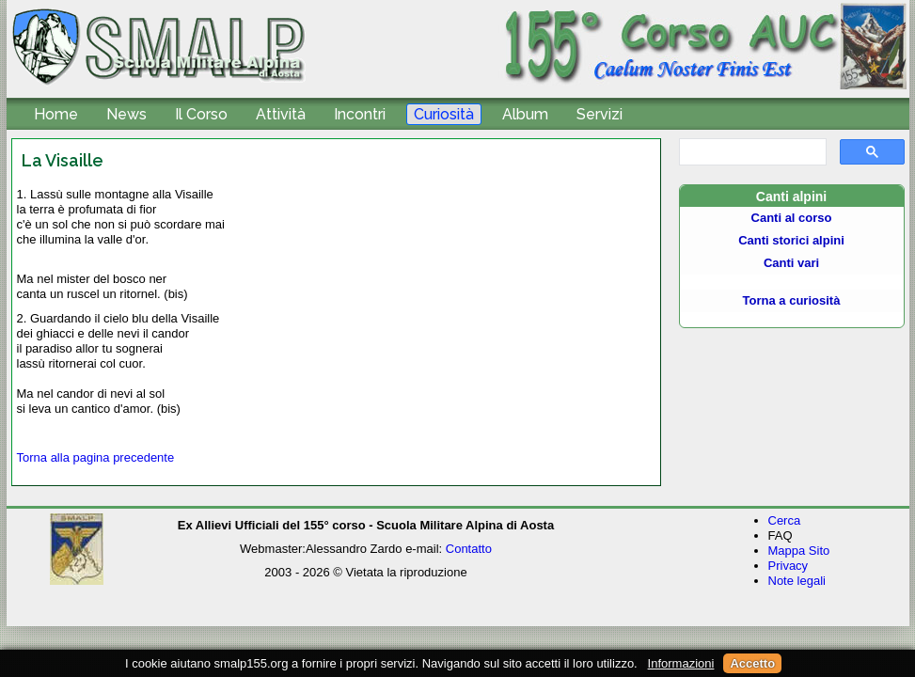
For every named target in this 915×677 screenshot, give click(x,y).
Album (525, 114)
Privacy (788, 566)
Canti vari (791, 263)
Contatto (469, 549)
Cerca (784, 520)
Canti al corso (791, 218)
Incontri (360, 114)
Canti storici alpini (791, 240)
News (126, 114)
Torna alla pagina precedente (96, 457)
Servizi (599, 114)
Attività (281, 114)
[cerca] (750, 152)
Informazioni (681, 663)
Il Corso (201, 114)
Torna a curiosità (792, 300)
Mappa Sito (799, 550)
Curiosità (444, 114)
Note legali (797, 581)
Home (56, 114)
